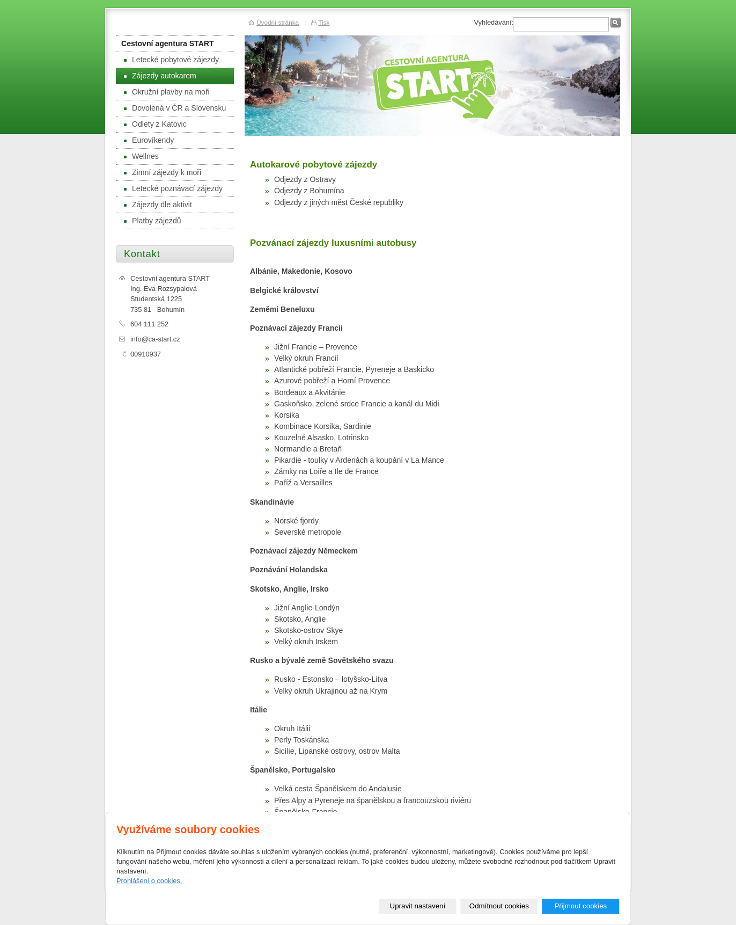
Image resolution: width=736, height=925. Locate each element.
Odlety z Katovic (155, 124)
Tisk (323, 22)
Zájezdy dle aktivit (158, 204)
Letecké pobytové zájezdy (171, 59)
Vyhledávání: (493, 22)
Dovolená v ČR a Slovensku (175, 108)
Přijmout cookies (580, 906)
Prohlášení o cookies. (149, 881)
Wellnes (141, 156)
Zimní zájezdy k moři (162, 172)
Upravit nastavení (418, 906)
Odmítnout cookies (499, 906)
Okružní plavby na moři (167, 92)
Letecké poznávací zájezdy (173, 188)
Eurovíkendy (149, 140)
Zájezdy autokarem (160, 75)
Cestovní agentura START (167, 43)
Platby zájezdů (152, 220)
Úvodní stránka (277, 22)
